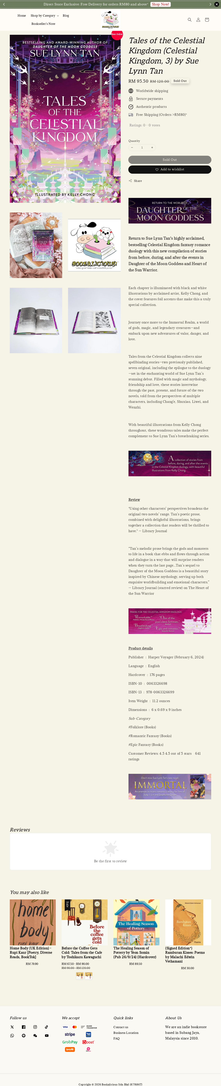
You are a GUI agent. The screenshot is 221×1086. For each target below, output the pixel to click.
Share (135, 181)
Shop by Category (43, 15)
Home (22, 15)
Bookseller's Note (43, 24)
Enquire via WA (179, 4)
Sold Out (170, 160)
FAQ (116, 1038)
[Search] (189, 19)
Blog (66, 15)
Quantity (134, 141)
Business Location (125, 1033)
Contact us (120, 1027)
